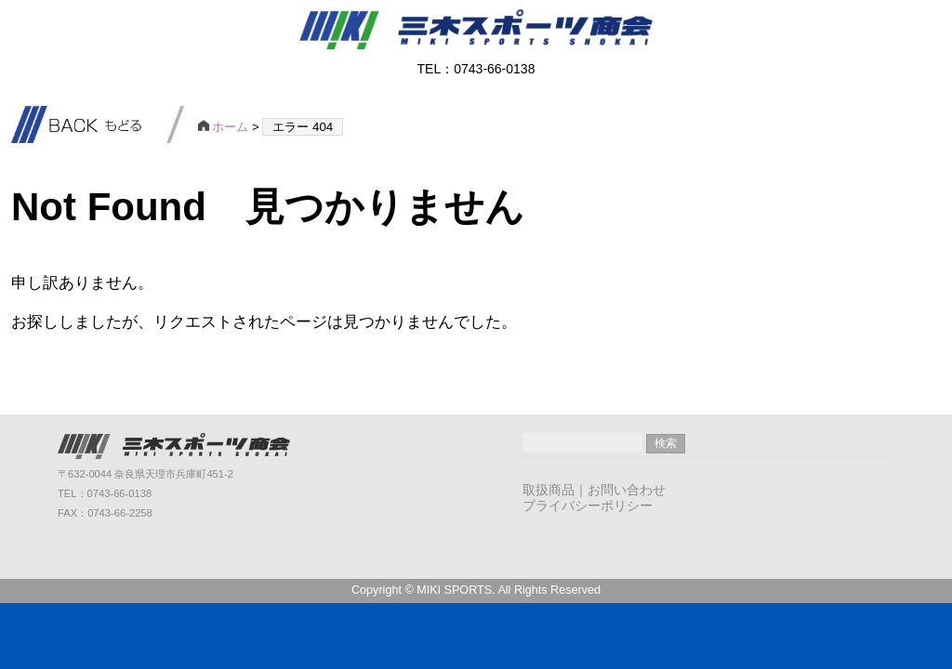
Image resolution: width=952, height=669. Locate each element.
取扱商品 (548, 489)
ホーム (223, 127)
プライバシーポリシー (587, 505)
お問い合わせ (627, 489)
